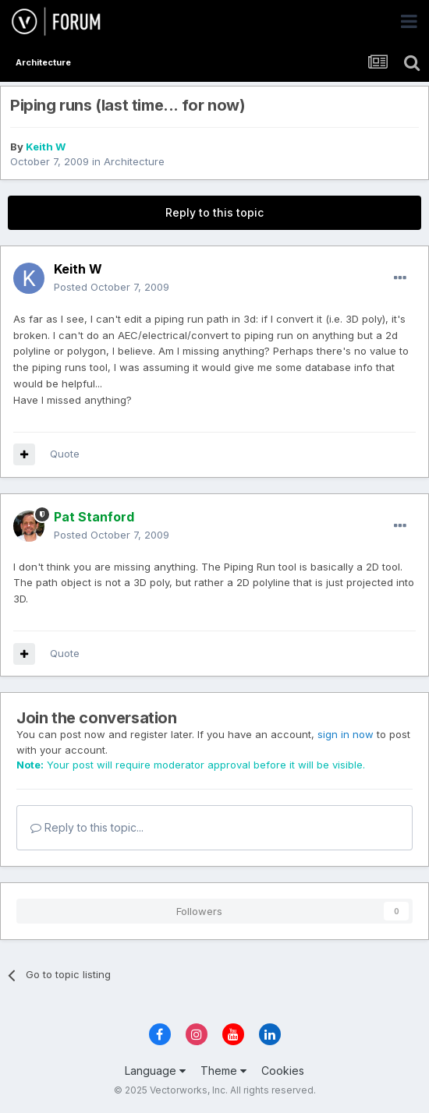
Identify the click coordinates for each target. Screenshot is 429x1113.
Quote (65, 453)
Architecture (134, 161)
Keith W (46, 146)
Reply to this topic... (87, 827)
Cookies (282, 1070)
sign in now (345, 734)
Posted (111, 287)
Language (155, 1070)
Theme (223, 1070)
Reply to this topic (214, 212)
